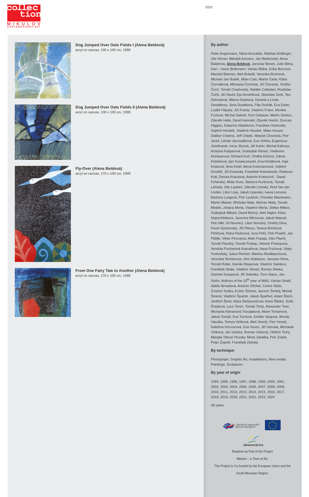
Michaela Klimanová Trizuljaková (235, 311)
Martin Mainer (221, 202)
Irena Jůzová (239, 146)
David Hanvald (244, 120)
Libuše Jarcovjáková (236, 141)
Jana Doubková (241, 105)
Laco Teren (235, 306)
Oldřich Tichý (280, 332)
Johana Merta (233, 207)
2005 (243, 387)
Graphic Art (238, 359)
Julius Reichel (239, 254)
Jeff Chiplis (244, 135)
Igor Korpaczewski (242, 161)
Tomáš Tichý (254, 306)
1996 (233, 381)
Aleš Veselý (259, 322)
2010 (214, 392)
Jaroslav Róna (277, 259)
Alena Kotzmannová (258, 166)
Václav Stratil (280, 280)
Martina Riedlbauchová (269, 254)
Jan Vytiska (233, 332)
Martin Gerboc (281, 115)
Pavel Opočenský (224, 228)
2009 (280, 387)
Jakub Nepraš (275, 218)
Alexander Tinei (277, 306)
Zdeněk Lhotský (256, 187)
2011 (224, 392)
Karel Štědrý (274, 301)
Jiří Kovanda (233, 171)
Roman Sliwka (271, 269)
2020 (233, 397)
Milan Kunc (235, 182)
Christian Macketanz (275, 197)
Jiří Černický (269, 84)
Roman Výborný (256, 332)
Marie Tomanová (274, 311)
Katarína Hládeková (239, 125)
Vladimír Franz (262, 110)
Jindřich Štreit (221, 301)
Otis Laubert (233, 187)
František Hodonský (270, 125)
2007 (262, 387)
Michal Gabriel (236, 115)
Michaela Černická (244, 84)
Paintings (218, 364)
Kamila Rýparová (245, 264)
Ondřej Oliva (277, 223)
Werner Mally (266, 202)
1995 (224, 381)
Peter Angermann (224, 53)
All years (217, 405)
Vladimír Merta (256, 207)
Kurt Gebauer (258, 115)
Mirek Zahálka (257, 337)
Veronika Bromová (270, 74)
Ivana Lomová (275, 192)
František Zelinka (245, 342)
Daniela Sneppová (224, 274)
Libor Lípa (230, 192)
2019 (224, 397)
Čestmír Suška (222, 291)
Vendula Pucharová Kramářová (234, 248)
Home (208, 6)
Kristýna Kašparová (225, 151)
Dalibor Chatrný (222, 135)
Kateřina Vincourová (226, 327)
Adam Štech (283, 296)
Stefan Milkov (279, 207)
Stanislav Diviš (272, 94)
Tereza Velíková (236, 322)
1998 (252, 381)
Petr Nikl (217, 223)
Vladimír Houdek (249, 130)
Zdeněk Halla (221, 120)
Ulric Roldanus (254, 259)
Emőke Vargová (265, 316)
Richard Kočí (240, 156)
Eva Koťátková (269, 161)
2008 (271, 387)
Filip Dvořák (263, 105)
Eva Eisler (281, 105)
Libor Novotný (255, 223)
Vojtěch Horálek (222, 130)
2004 (233, 387)
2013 (243, 392)
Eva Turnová (242, 316)
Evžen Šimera (245, 291)
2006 (252, 387)
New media (277, 359)
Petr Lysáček (248, 197)
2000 (271, 381)
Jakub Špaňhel (261, 296)
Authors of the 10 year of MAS (245, 280)
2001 (280, 381)
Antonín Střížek (249, 286)
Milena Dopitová (241, 100)
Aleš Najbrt (268, 213)
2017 (280, 392)
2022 (252, 397)
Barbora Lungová (224, 197)
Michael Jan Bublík (225, 79)
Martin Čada (268, 79)
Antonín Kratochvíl (260, 177)
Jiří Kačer (257, 146)
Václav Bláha (257, 69)
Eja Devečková (248, 94)
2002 (214, 387)
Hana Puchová (271, 248)
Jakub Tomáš (221, 316)
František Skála (222, 269)
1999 (262, 381)
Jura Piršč (258, 233)
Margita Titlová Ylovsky (228, 337)
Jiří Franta (241, 110)
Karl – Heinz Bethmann (228, 69)
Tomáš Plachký (222, 243)
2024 (271, 397)
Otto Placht (277, 238)
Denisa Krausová (231, 177)
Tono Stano (268, 274)
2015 (262, 392)
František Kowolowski (261, 171)
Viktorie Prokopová (273, 243)
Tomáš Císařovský (234, 89)
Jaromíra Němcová (249, 218)
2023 (262, 397)
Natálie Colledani (263, 89)
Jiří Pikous (247, 228)
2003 (224, 387)
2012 (233, 392)
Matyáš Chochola (268, 135)
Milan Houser (273, 130)
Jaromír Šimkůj (269, 291)
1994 (214, 381)
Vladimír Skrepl (247, 269)
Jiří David (228, 94)
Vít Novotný (234, 223)
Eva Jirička (261, 141)
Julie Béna (284, 64)
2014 (252, 392)
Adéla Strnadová (223, 286)
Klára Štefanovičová (248, 301)
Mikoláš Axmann (241, 58)
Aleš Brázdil (246, 74)
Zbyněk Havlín (267, 120)
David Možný (248, 213)
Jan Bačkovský (267, 58)
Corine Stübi (272, 286)
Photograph (219, 359)
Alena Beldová (238, 64)
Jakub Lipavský (251, 192)
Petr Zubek (278, 337)
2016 (271, 392)
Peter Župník (220, 342)
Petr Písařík (276, 233)
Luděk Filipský (221, 110)
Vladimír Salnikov (273, 264)
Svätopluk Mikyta (224, 213)
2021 (243, 397)
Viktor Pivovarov (234, 238)
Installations (258, 359)
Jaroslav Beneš (263, 64)
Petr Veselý (278, 322)
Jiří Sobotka (249, 274)
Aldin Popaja (257, 238)
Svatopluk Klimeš (255, 151)
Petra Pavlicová (237, 233)
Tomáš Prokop (246, 243)
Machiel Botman (223, 74)
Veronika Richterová (226, 259)
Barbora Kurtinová (258, 182)
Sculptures (235, 364)
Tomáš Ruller (221, 264)
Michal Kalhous (277, 146)
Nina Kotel (233, 166)
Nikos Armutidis (250, 53)
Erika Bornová (279, 69)
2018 (214, 397)
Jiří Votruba (269, 327)
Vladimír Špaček (236, 296)
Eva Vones (251, 327)
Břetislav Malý (243, 202)
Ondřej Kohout (263, 156)
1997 (243, 381)
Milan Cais (249, 79)
